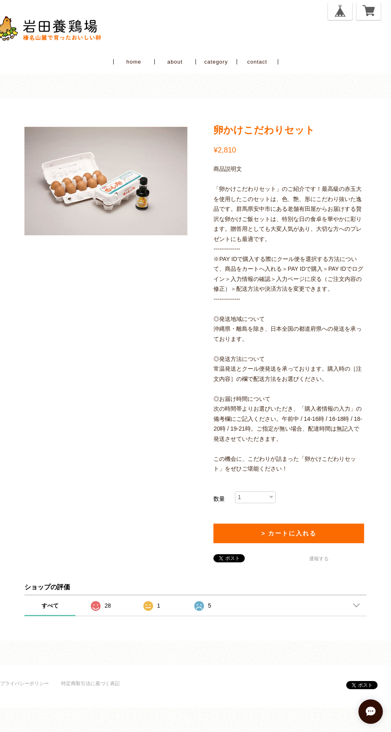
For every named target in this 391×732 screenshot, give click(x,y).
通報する (319, 559)
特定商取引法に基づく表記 (90, 683)
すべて (50, 605)
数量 (219, 498)
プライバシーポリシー (24, 683)
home (133, 61)
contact (257, 61)
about (175, 61)
